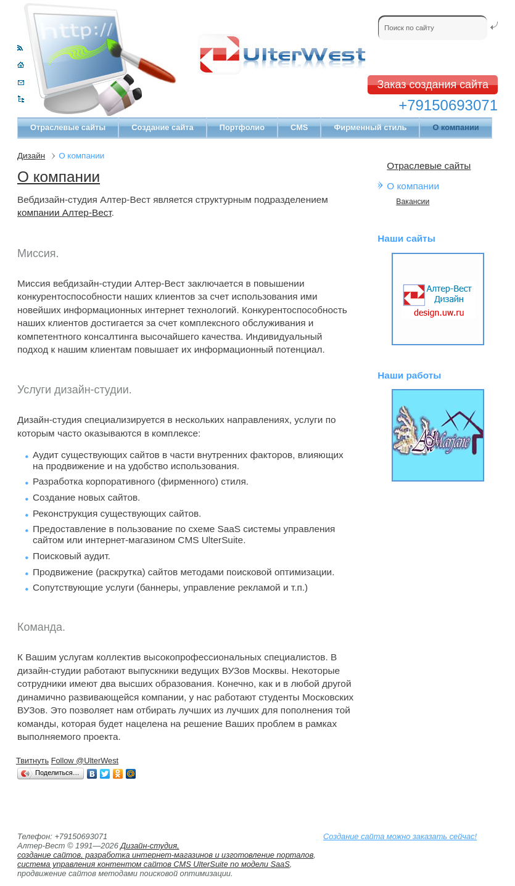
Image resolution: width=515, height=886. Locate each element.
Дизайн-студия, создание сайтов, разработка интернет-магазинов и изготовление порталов (165, 850)
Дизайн (31, 155)
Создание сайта (162, 127)
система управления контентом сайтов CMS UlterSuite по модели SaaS (153, 864)
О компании (58, 176)
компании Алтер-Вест (64, 212)
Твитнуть (32, 760)
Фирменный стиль (370, 127)
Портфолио (242, 127)
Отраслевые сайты (67, 127)
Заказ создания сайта (432, 84)
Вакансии (412, 201)
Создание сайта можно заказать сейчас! (400, 836)
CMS (299, 127)
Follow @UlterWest (84, 760)
